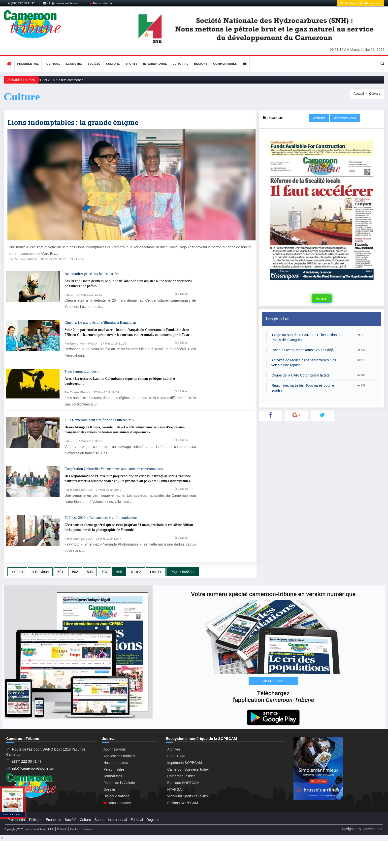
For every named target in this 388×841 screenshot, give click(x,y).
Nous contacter (101, 3)
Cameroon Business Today (188, 769)
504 (104, 572)
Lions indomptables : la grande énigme (72, 122)
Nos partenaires (115, 763)
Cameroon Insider (181, 776)
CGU (51, 829)
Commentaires (225, 63)
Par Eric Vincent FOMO (81, 343)
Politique (52, 63)
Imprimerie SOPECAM (184, 763)
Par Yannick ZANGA (23, 259)
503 (90, 572)
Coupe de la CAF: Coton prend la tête (300, 375)
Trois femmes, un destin (82, 371)
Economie (74, 63)
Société (94, 63)
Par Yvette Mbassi (77, 392)
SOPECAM (176, 756)
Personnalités (114, 769)
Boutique (348, 3)
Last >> (156, 572)
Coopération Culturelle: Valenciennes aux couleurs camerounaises (114, 469)
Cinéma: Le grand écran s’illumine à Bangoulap (100, 322)
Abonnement (370, 3)
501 (60, 572)
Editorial (181, 63)
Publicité (62, 829)
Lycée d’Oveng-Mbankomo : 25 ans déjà (302, 350)
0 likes (77, 259)
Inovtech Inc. (373, 829)
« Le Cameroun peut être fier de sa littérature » (99, 420)
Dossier (109, 789)
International (155, 63)
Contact (75, 829)
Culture (113, 63)
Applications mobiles (119, 756)
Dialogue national (116, 796)
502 (75, 572)
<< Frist (17, 572)
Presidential (28, 63)
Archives (174, 749)
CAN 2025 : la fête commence (61, 80)
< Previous (40, 572)
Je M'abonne (273, 681)
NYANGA (174, 789)
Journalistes (112, 776)
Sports (131, 63)
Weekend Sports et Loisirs (187, 796)
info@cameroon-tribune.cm (62, 3)
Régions (200, 63)
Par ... (69, 294)
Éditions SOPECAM (182, 803)
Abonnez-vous (345, 118)
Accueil (359, 93)
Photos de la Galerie (119, 783)
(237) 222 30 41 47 (21, 3)
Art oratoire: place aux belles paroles (92, 274)
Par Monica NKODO (78, 489)
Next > (136, 572)
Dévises (87, 829)
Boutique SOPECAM (183, 783)
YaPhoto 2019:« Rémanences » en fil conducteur (101, 518)
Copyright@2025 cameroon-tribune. (25, 829)
